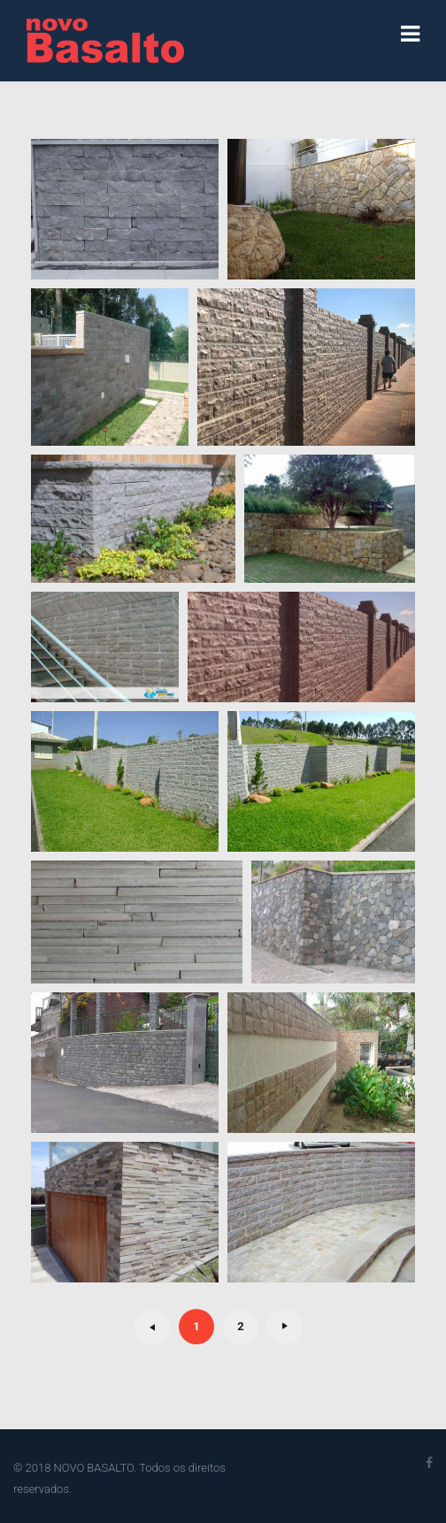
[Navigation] (410, 35)
